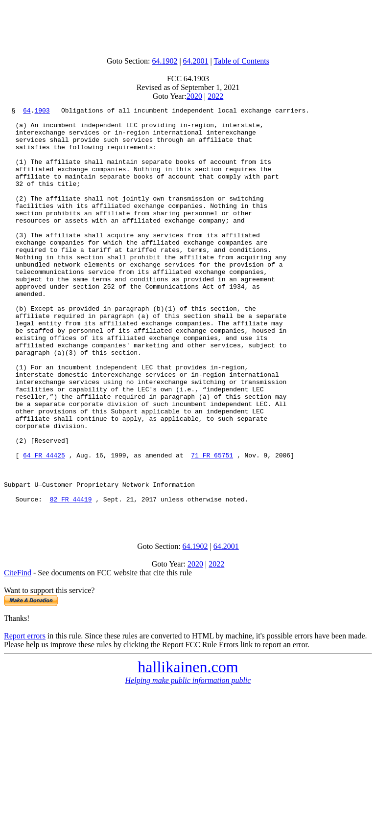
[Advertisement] (188, 26)
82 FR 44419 (71, 578)
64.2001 (196, 61)
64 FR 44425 (44, 525)
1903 (41, 111)
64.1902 (164, 61)
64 (27, 111)
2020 (194, 96)
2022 (215, 96)
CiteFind (17, 655)
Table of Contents (242, 61)
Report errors (25, 718)
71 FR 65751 (212, 525)
